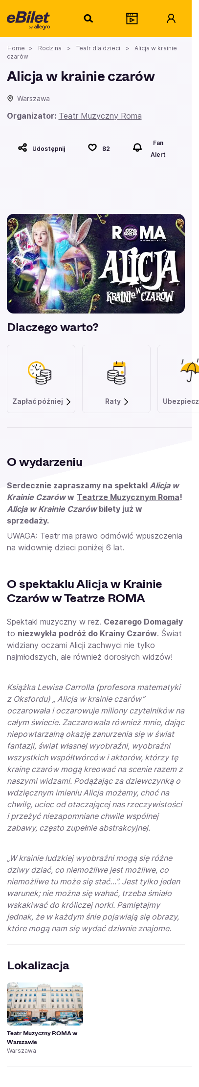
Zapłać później (42, 401)
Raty (117, 401)
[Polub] (99, 147)
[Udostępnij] (41, 147)
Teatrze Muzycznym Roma (128, 497)
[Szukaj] (89, 18)
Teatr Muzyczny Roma (100, 116)
